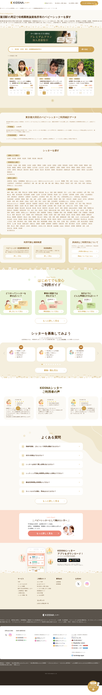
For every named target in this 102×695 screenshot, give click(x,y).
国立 (36, 201)
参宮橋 (44, 205)
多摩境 (18, 212)
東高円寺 (37, 219)
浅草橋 (30, 192)
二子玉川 (9, 221)
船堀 (34, 221)
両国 (17, 226)
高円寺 (52, 203)
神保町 (80, 208)
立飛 (86, 210)
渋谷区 (71, 165)
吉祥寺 (9, 201)
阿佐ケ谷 (24, 192)
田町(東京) (33, 212)
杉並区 (81, 165)
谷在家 (20, 228)
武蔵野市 (52, 167)
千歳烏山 (49, 212)
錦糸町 (22, 201)
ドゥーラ (57, 181)
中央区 (15, 165)
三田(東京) (73, 221)
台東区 (34, 165)
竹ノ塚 (73, 210)
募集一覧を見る (54, 370)
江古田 (38, 194)
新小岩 (39, 208)
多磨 (38, 212)
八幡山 (92, 217)
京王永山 (72, 201)
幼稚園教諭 (21, 181)
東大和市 (47, 169)
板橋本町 (60, 192)
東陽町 (75, 212)
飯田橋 (35, 192)
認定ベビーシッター (31, 181)
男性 (67, 181)
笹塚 (36, 205)
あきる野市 (90, 169)
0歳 (33, 183)
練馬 (57, 217)
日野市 (14, 169)
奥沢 (55, 196)
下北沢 (86, 205)
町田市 (83, 167)
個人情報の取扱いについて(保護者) (38, 662)
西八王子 (39, 217)
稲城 (74, 192)
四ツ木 (13, 226)
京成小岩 (28, 203)
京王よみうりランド (12, 203)
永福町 (33, 194)
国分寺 (62, 203)
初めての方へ (49, 3)
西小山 (9, 217)
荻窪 (47, 196)
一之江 (69, 192)
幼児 (72, 183)
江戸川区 (34, 167)
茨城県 (9, 158)
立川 (77, 210)
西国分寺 (89, 214)
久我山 (27, 201)
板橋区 (14, 167)
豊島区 (86, 165)
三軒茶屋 (50, 205)
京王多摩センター (64, 201)
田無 (90, 210)
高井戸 (63, 210)
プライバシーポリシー (53, 662)
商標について (17, 664)
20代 (75, 183)
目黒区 (54, 165)
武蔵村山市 (67, 169)
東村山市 (19, 169)
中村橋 (45, 214)
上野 (85, 192)
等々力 (9, 214)
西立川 (25, 217)
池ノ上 (47, 192)
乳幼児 (67, 183)
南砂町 (91, 221)
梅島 (13, 194)
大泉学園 (71, 194)
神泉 (61, 208)
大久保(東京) (88, 194)
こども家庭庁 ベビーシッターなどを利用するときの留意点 (85, 662)
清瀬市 (53, 169)
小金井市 (89, 167)
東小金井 (43, 219)
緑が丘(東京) (84, 221)
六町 (83, 226)
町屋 (58, 221)
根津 (54, 217)
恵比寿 (56, 194)
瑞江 (67, 221)
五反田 (22, 205)
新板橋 (16, 208)
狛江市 (42, 169)
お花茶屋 (17, 199)
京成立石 (41, 203)
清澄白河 (67, 226)
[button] (42, 364)
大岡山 (82, 194)
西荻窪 (78, 214)
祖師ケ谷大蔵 (52, 210)
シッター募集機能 (61, 339)
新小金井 (51, 208)
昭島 (20, 192)
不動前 (30, 221)
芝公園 (59, 205)
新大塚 (34, 208)
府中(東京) (20, 221)
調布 (61, 212)
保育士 (15, 181)
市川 (65, 192)
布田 (14, 221)
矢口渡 (78, 223)
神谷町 (56, 199)
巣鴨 (85, 208)
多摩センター (25, 212)
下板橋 (81, 205)
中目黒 (51, 214)
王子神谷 (65, 194)
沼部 (50, 217)
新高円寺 (44, 208)
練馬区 (19, 167)
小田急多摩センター (67, 196)
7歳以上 (57, 183)
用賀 (8, 226)
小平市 (9, 169)
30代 (79, 183)
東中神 (49, 219)
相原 (8, 192)
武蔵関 (43, 223)
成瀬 (59, 214)
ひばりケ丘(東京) (67, 219)
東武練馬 (69, 212)
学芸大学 (68, 199)
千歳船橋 (55, 212)
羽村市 (83, 169)
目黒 (66, 223)
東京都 (34, 158)
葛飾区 (29, 167)
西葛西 (83, 214)
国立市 (32, 169)
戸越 (80, 212)
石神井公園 (10, 208)
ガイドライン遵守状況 (65, 662)
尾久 (51, 196)
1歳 (36, 183)
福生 (25, 221)
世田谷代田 (23, 210)
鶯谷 (89, 192)
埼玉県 (24, 158)
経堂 (17, 201)
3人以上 (82, 181)
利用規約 (8, 662)
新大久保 (28, 208)
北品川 (80, 199)
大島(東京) (14, 196)
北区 (90, 165)
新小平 (57, 208)
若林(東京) (34, 226)
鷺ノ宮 (27, 205)
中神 (32, 214)
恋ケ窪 (47, 203)
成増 (55, 214)
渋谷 (64, 205)
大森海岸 (27, 196)
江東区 (44, 165)
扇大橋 (15, 228)
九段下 (32, 201)
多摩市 (73, 169)
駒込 (84, 203)
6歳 (53, 183)
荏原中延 (50, 194)
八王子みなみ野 (84, 217)
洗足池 (40, 210)
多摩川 (13, 212)
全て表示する (11, 174)
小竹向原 (71, 203)
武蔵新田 (48, 223)
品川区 (49, 165)
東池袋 (20, 219)
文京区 (29, 165)
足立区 (24, 167)
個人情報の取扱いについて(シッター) (20, 662)
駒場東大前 (10, 205)
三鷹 (78, 221)
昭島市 (73, 167)
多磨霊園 (43, 212)
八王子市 (41, 167)
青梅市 (63, 167)
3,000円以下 (27, 183)
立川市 (47, 167)
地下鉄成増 (27, 194)
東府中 (59, 219)
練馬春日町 (63, 217)
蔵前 (49, 201)
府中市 (68, 167)
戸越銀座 (84, 212)
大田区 (59, 165)
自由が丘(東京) (73, 208)
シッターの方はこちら (90, 3)
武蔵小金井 (25, 223)
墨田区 (39, 165)
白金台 (62, 226)
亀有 (60, 199)
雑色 (59, 210)
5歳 (49, 183)
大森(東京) (21, 196)
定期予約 (9, 181)
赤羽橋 (73, 226)
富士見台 (90, 219)
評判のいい (10, 185)
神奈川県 (39, 158)
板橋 (55, 192)
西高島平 (19, 217)
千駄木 (45, 210)
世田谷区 (65, 165)
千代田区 (9, 165)
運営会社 (2, 662)
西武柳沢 (15, 210)
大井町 (77, 194)
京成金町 (22, 203)
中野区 (76, 165)
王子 (60, 194)
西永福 (63, 214)
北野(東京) (91, 199)
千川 (28, 210)
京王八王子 (79, 201)
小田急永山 (77, 196)
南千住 (9, 223)
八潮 (87, 226)
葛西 (27, 199)
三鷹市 (58, 167)
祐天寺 (90, 223)
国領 (66, 203)
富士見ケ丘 (84, 219)
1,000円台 (88, 181)
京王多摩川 (54, 201)
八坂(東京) (84, 223)
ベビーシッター (46, 21)
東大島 (25, 219)
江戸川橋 (43, 194)
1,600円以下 (10, 183)
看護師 (63, 181)
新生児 (62, 183)
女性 (71, 181)
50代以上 (89, 183)
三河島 (63, 221)
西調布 (34, 217)
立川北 (82, 210)
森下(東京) (72, 223)
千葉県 (29, 158)
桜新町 (32, 205)
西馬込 (45, 217)
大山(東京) (35, 196)
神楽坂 (23, 199)
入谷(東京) (80, 192)
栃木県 (14, 158)
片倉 (31, 199)
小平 (76, 203)
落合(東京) (84, 196)
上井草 (39, 199)
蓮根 (72, 217)
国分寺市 (26, 169)
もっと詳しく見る (54, 501)
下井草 (76, 205)
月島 (65, 212)
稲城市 (78, 169)
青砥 (12, 192)
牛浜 (92, 192)
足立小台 (9, 228)
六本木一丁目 (42, 226)
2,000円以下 (18, 183)
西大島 (73, 214)
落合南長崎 (10, 199)
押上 (59, 196)
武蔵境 (38, 223)
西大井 (68, 214)
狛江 (80, 203)
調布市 (78, 167)
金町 (35, 199)
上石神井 (50, 199)
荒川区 (9, 167)
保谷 (38, 221)
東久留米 (31, 219)
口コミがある (18, 185)
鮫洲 (40, 205)
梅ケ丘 (9, 194)
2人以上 (76, 181)
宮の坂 (19, 223)
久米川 (44, 201)
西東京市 (9, 172)
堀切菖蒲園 (44, 221)
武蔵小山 (32, 223)
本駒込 (50, 221)
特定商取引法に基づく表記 (6, 664)
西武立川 (9, 210)
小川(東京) (42, 196)
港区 (19, 165)
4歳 (46, 183)
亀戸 (64, 199)
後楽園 (57, 203)
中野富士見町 (38, 214)
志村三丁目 (69, 205)
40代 (83, 183)
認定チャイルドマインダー (46, 181)
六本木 (28, 226)
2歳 (39, 183)
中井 (23, 214)
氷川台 (15, 219)
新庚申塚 (78, 226)
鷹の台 (68, 210)
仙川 (32, 210)
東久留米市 (59, 169)
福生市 (37, 169)
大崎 (8, 196)
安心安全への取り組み (61, 3)
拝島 (69, 217)
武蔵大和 (61, 223)
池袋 (51, 192)
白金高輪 (55, 226)
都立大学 (18, 214)
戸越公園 (91, 212)
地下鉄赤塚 (19, 194)
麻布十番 (49, 226)
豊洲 (13, 214)
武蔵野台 (55, 223)
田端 (8, 212)
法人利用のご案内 (73, 3)
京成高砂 (34, 203)
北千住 (85, 199)
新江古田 (22, 208)
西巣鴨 (14, 217)
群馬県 (19, 158)
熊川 (40, 201)
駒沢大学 (89, 203)
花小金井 (9, 219)
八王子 (77, 217)
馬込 (54, 221)
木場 (13, 201)
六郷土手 (22, 226)
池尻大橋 (41, 192)
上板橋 (44, 199)
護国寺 (16, 205)
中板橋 (28, 214)
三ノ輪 (14, 223)
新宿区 (24, 165)
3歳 (43, 183)
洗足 (36, 210)
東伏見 (54, 219)
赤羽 (16, 192)
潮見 (55, 205)
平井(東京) (77, 219)
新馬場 (66, 208)
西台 (30, 217)
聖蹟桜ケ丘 (90, 208)
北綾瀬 (74, 199)
